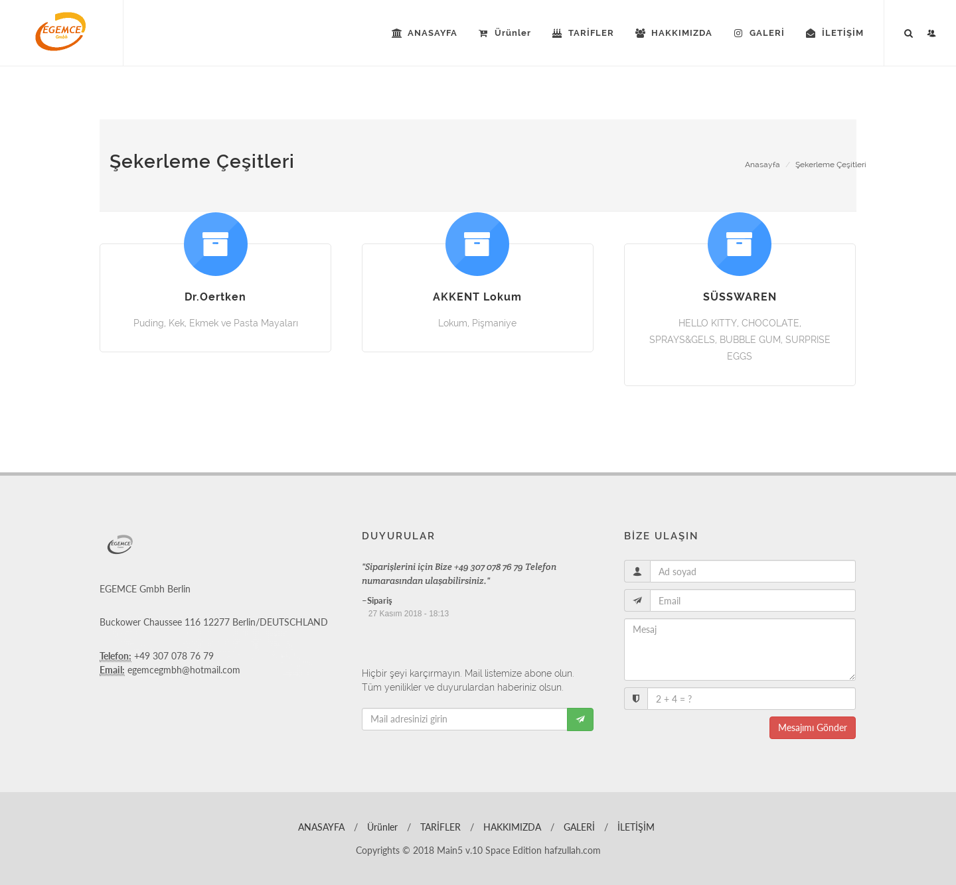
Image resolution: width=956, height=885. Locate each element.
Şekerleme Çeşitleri (830, 164)
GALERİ (578, 827)
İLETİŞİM (635, 827)
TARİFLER (439, 827)
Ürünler (381, 827)
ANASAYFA (320, 827)
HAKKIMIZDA (511, 827)
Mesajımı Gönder (812, 727)
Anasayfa (762, 164)
